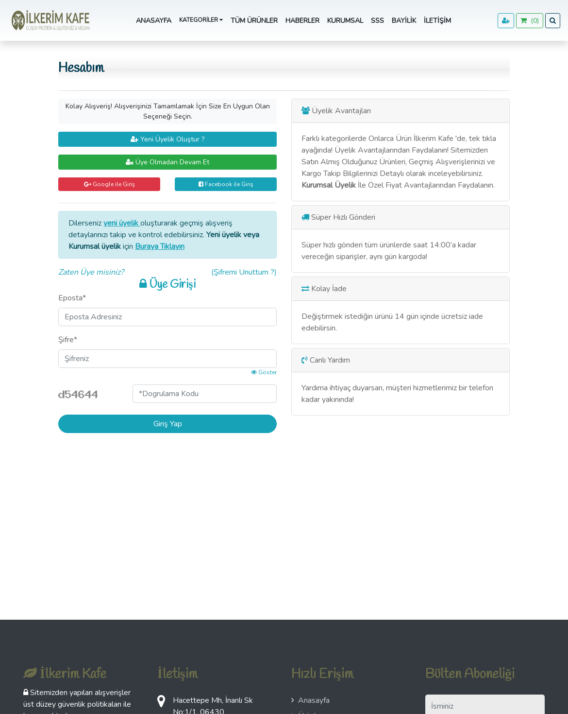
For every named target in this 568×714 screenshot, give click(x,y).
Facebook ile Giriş (226, 184)
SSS (377, 20)
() (529, 20)
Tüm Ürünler (254, 20)
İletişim (437, 20)
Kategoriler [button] (201, 20)
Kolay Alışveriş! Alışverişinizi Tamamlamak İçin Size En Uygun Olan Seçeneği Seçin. (168, 111)
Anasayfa (153, 20)
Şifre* (67, 339)
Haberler (302, 20)
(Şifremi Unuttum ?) (244, 272)
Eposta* (72, 298)
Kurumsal (345, 20)
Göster (264, 372)
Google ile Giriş (109, 184)
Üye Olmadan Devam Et (167, 162)
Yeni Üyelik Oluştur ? (167, 139)
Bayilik (404, 20)
